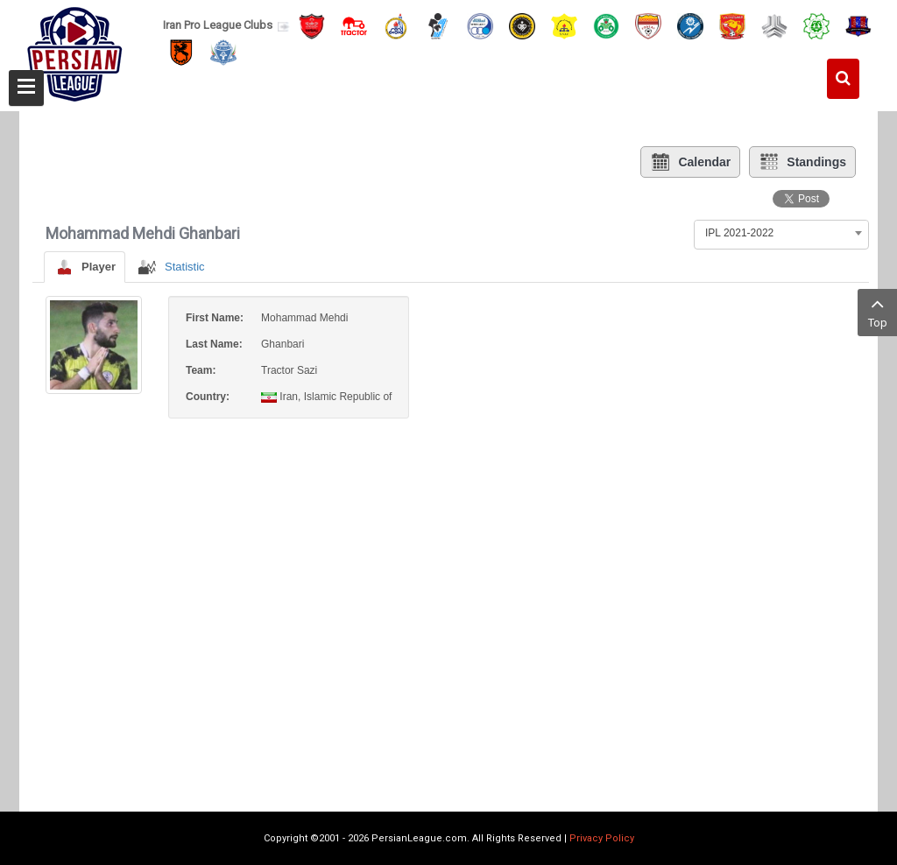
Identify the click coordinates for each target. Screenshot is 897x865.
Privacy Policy (601, 838)
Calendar (690, 161)
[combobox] (781, 233)
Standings (802, 161)
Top (877, 311)
